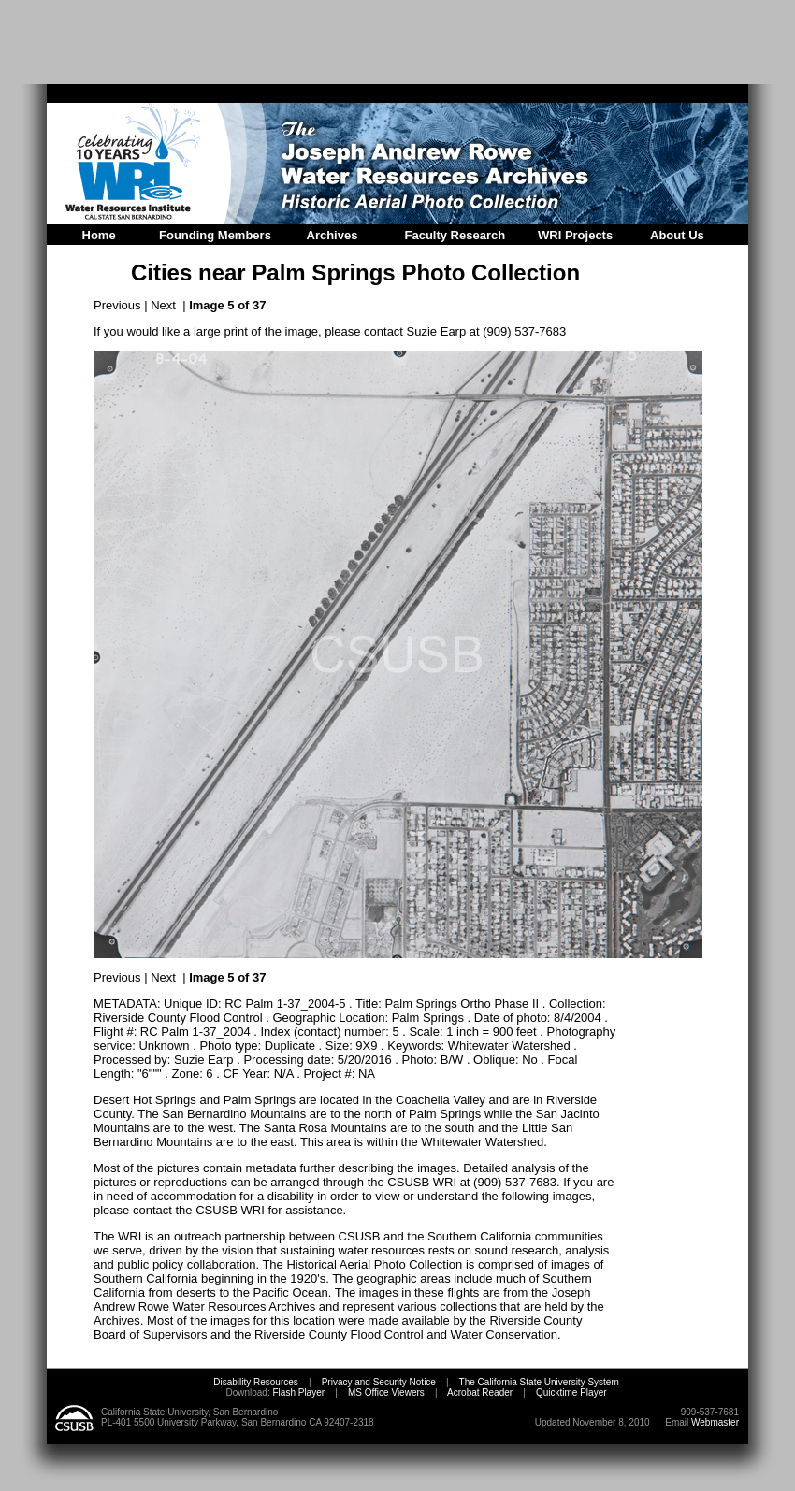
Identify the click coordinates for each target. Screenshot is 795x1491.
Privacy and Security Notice (379, 1382)
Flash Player (297, 1392)
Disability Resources (255, 1382)
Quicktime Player (571, 1392)
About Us (677, 235)
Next (163, 305)
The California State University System (539, 1382)
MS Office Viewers (386, 1392)
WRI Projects (575, 235)
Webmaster (715, 1422)
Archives (332, 235)
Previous (117, 305)
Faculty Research (455, 235)
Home (99, 235)
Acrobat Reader (480, 1392)
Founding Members (215, 235)
